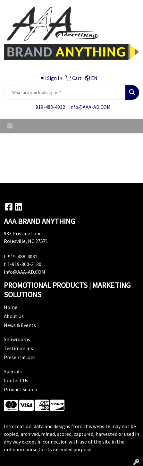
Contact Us (16, 380)
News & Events (20, 325)
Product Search (20, 389)
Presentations (20, 357)
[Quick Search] (65, 92)
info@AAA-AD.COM (90, 107)
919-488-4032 (50, 107)
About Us (14, 316)
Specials (13, 371)
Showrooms (17, 339)
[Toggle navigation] (10, 126)
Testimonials (18, 348)
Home (10, 307)
